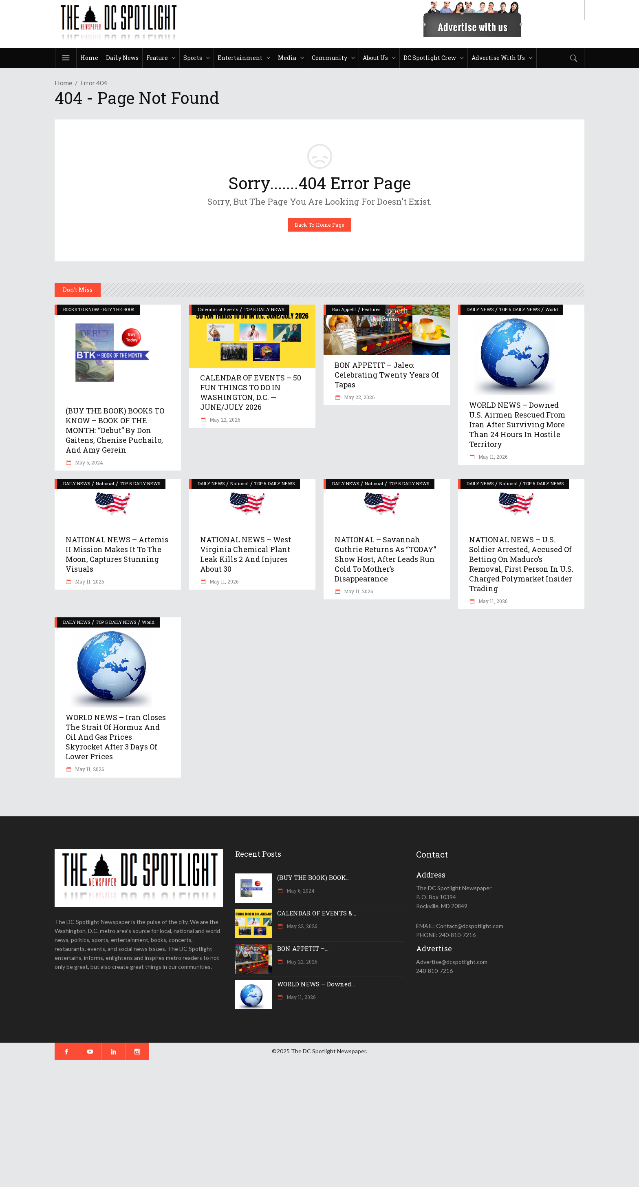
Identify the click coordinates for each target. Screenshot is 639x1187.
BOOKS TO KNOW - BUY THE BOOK (99, 309)
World (551, 309)
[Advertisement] (244, 1123)
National (105, 483)
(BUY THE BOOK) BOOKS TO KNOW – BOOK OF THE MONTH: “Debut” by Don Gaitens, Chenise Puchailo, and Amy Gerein (115, 430)
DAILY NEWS (480, 309)
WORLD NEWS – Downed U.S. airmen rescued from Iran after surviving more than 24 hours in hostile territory (517, 424)
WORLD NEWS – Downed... (316, 984)
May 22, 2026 (224, 419)
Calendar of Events (218, 309)
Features (371, 309)
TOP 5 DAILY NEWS (264, 309)
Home (63, 82)
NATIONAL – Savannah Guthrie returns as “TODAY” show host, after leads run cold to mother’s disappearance (385, 559)
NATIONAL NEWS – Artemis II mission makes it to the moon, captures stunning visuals (117, 554)
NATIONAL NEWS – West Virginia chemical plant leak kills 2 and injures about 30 (245, 554)
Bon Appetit (344, 309)
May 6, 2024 (88, 462)
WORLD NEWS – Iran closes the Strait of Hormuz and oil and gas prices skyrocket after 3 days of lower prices (116, 736)
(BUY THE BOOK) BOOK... (313, 877)
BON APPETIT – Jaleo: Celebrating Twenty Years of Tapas (387, 374)
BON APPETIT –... (302, 948)
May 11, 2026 (492, 456)
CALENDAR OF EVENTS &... (316, 913)
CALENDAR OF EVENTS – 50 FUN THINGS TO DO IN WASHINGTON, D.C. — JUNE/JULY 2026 (250, 392)
